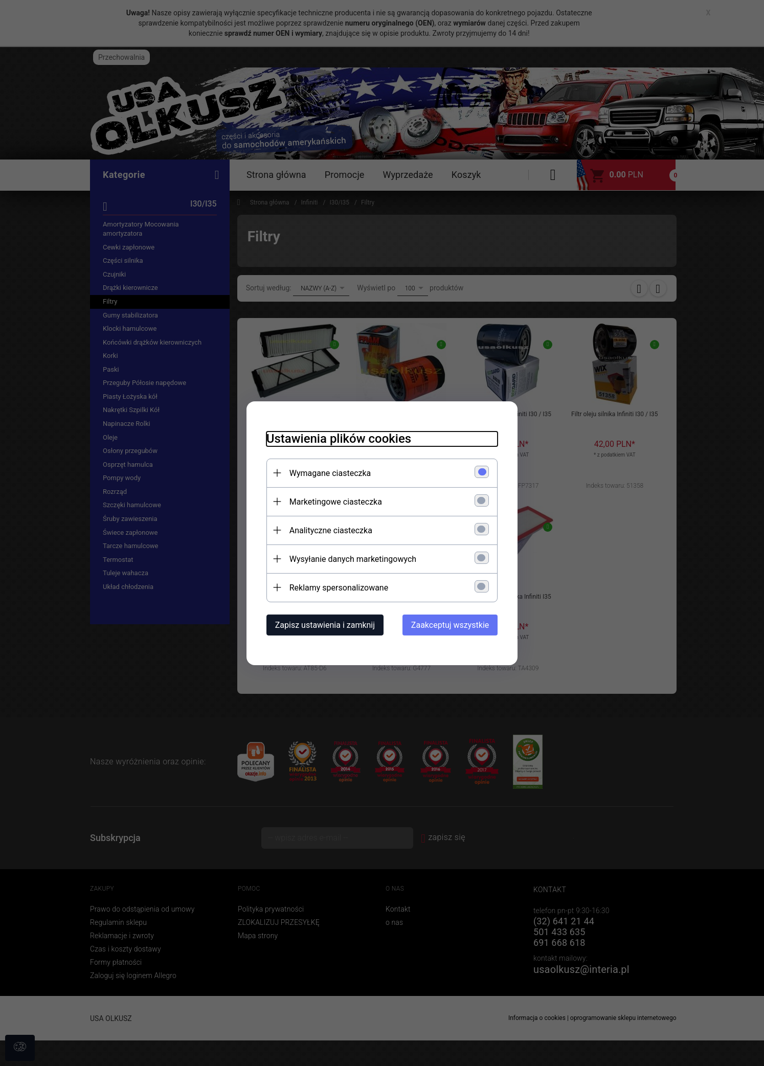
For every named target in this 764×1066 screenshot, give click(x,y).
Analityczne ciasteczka (328, 530)
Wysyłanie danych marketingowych (350, 558)
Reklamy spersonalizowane (336, 587)
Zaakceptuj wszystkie (452, 624)
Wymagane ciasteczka (328, 473)
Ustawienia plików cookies (336, 438)
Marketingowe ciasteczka (333, 501)
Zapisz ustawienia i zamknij (323, 624)
